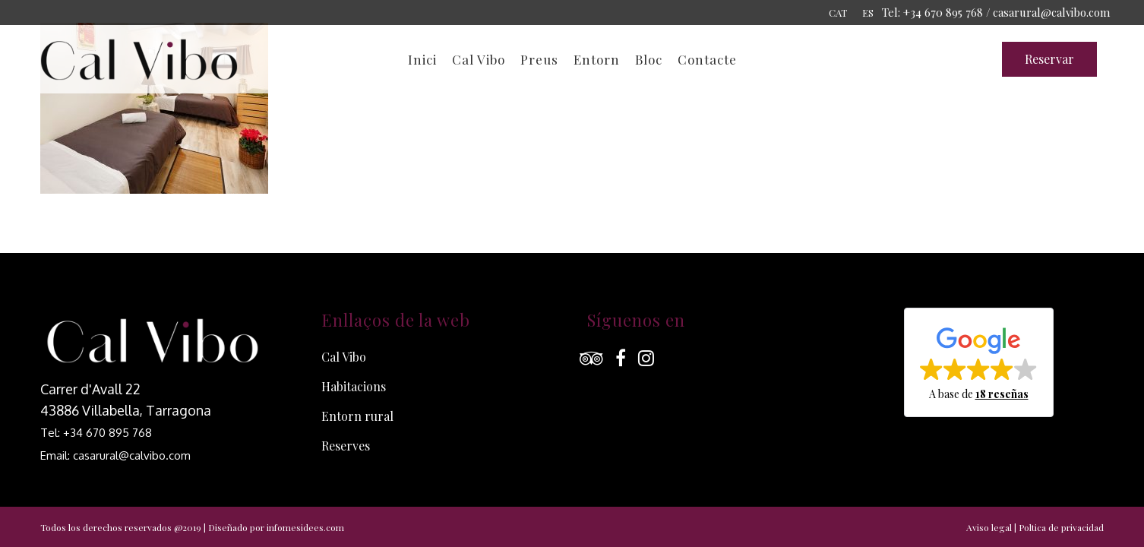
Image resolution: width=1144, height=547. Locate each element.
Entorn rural (357, 416)
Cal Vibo (343, 357)
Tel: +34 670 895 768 (96, 432)
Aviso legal (989, 527)
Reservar (1049, 59)
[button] (979, 362)
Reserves (345, 446)
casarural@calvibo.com (1051, 12)
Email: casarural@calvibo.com (115, 455)
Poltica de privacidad (1061, 527)
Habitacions (353, 386)
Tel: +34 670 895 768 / (936, 12)
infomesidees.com (305, 527)
